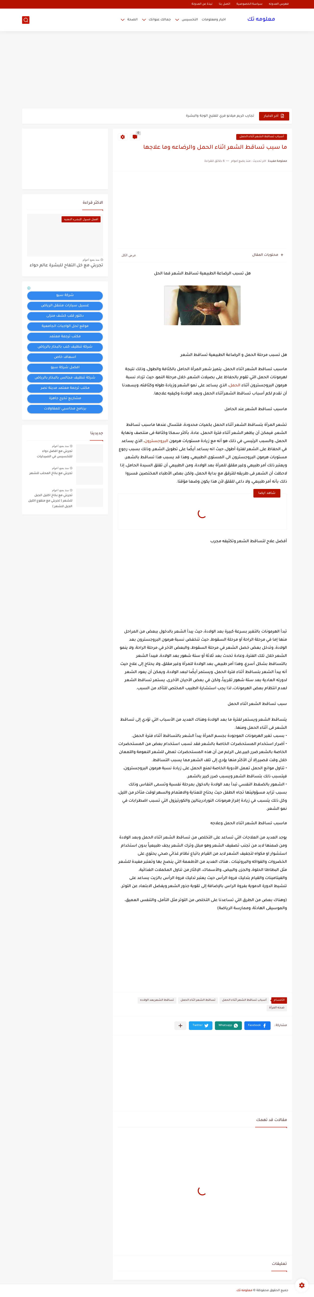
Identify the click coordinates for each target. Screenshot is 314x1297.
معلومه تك (261, 20)
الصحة (132, 20)
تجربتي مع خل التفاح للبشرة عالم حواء (66, 265)
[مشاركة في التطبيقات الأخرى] (180, 1025)
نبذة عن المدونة (202, 4)
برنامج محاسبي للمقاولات (65, 409)
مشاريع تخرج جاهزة (65, 399)
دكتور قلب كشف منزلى (65, 316)
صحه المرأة (277, 1008)
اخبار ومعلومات (214, 20)
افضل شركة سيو (65, 368)
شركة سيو (65, 295)
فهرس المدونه (279, 4)
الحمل (234, 385)
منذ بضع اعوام (91, 259)
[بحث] (25, 20)
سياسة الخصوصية (249, 4)
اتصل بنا (224, 4)
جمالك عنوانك (160, 20)
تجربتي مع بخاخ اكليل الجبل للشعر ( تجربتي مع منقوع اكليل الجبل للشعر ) (50, 501)
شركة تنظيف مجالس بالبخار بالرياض (65, 378)
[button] (257, 1025)
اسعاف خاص (65, 357)
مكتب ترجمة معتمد (65, 337)
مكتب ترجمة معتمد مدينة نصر (65, 388)
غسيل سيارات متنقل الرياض (65, 306)
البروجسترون (156, 441)
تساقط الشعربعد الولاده (157, 1000)
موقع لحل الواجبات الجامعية (65, 326)
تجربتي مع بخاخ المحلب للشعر (50, 473)
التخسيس (190, 20)
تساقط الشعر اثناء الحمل (198, 1000)
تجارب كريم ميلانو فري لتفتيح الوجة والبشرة (220, 116)
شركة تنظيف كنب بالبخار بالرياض (65, 347)
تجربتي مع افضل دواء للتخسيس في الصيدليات (54, 454)
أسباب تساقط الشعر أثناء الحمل (261, 136)
